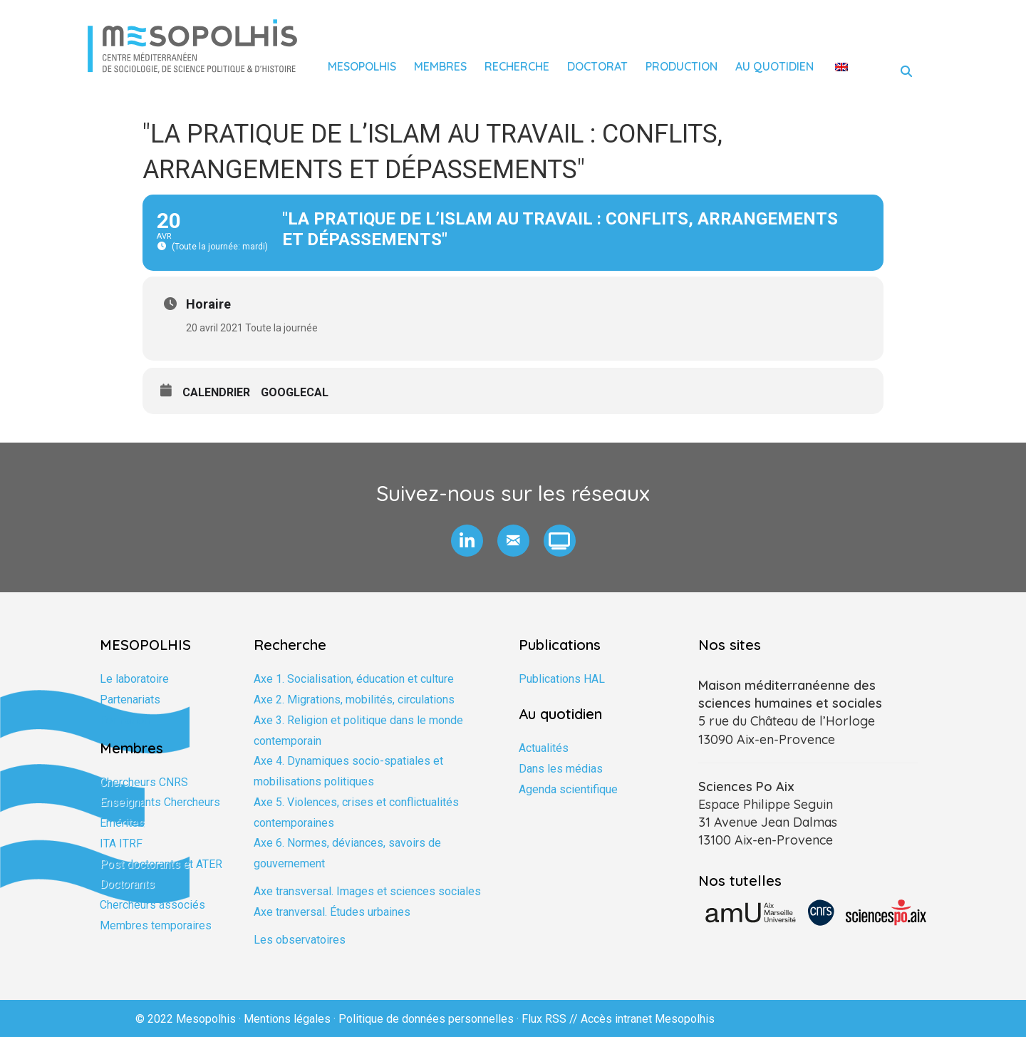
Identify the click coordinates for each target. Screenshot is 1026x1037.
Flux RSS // (551, 1019)
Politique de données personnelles (426, 1019)
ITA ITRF (121, 843)
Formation (125, 720)
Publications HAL (562, 679)
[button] (467, 541)
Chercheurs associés (152, 905)
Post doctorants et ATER (161, 864)
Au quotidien (774, 66)
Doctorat (597, 66)
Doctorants (127, 884)
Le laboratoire (134, 679)
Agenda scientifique (568, 789)
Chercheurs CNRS (144, 782)
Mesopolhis (362, 66)
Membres (440, 66)
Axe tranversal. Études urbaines (332, 912)
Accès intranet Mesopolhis (648, 1019)
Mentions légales (287, 1019)
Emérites (122, 823)
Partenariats (130, 699)
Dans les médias (561, 768)
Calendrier (216, 392)
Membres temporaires (156, 925)
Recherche (516, 66)
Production (681, 66)
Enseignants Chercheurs (160, 802)
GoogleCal (294, 392)
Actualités (544, 748)
